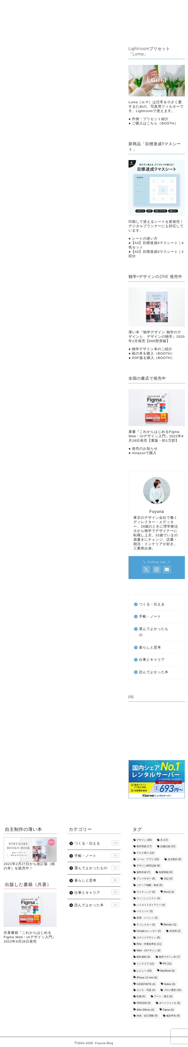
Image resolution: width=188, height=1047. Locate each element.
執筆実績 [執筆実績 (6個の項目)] (166, 872)
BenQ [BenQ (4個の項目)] (169, 892)
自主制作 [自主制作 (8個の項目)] (174, 859)
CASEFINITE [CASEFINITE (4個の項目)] (146, 984)
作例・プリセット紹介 (150, 119)
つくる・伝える (112, 14)
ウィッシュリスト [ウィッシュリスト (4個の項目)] (148, 898)
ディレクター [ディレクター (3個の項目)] (146, 924)
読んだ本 (137, 14)
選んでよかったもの (85, 24)
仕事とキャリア (81, 14)
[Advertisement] (157, 732)
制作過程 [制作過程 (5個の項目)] (143, 957)
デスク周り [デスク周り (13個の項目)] (145, 853)
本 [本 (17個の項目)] (164, 840)
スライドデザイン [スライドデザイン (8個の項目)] (148, 937)
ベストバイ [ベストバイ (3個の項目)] (145, 911)
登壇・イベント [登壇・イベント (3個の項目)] (147, 917)
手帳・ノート (53, 24)
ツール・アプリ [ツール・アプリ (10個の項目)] (148, 859)
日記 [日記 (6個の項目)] (168, 878)
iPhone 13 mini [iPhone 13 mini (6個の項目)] (147, 977)
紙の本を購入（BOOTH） (153, 353)
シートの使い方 (145, 238)
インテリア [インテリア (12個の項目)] (145, 964)
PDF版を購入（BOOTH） (153, 358)
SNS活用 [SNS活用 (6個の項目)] (144, 1003)
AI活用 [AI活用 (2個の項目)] (174, 931)
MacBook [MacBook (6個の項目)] (167, 970)
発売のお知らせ (145, 448)
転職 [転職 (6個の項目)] (141, 996)
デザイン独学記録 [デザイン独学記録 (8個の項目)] (148, 865)
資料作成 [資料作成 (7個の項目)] (143, 872)
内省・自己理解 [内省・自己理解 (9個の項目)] (147, 1016)
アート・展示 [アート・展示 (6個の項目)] (163, 996)
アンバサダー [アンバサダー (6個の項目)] (146, 878)
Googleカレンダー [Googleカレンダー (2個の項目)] (149, 931)
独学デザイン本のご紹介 (152, 349)
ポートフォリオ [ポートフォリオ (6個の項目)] (169, 1003)
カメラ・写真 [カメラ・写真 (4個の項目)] (146, 990)
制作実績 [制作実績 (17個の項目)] (144, 846)
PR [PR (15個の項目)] (167, 964)
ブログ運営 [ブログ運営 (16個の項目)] (172, 990)
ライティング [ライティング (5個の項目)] (146, 892)
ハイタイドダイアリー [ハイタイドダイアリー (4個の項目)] (151, 905)
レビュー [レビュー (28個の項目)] (144, 970)
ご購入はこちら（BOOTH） (154, 123)
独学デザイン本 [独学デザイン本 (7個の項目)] (169, 957)
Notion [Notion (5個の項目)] (169, 984)
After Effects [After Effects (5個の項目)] (145, 1009)
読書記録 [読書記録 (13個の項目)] (167, 846)
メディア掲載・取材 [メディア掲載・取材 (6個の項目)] (150, 885)
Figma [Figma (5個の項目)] (168, 1009)
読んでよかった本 (153, 672)
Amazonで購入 (144, 453)
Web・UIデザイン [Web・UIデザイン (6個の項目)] (148, 950)
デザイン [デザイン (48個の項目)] (144, 840)
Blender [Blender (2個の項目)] (170, 924)
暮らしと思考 (53, 14)
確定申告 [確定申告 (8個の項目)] (173, 1016)
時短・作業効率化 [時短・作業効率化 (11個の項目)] (149, 944)
